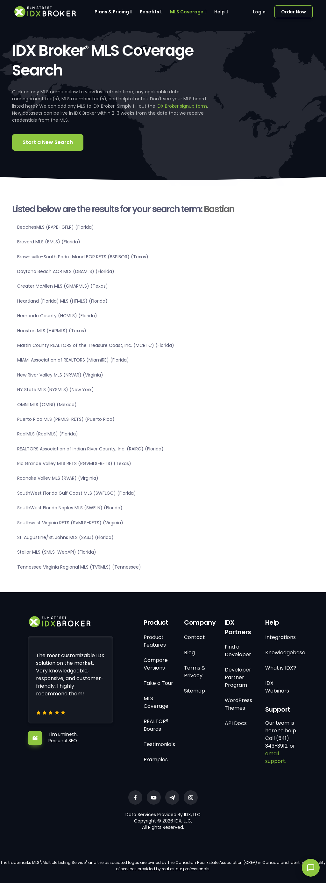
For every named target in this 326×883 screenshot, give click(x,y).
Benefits (149, 12)
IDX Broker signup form (182, 106)
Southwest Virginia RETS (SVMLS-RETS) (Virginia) (70, 523)
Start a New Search (48, 142)
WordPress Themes (238, 704)
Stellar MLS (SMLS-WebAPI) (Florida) (56, 552)
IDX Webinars (277, 686)
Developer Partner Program (238, 677)
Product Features (155, 641)
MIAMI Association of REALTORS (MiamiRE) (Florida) (73, 360)
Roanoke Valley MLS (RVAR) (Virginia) (57, 478)
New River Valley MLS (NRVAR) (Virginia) (60, 375)
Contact (194, 637)
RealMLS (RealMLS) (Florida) (47, 434)
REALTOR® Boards (156, 725)
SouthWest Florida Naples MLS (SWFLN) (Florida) (70, 508)
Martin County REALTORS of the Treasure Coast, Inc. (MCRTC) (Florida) (95, 345)
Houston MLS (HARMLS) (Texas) (51, 330)
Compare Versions (156, 664)
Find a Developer (238, 650)
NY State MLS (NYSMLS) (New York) (55, 389)
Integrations (280, 637)
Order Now (293, 12)
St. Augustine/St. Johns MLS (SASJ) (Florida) (65, 537)
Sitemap (194, 690)
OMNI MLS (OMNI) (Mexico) (47, 404)
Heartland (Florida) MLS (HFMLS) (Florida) (62, 301)
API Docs (236, 723)
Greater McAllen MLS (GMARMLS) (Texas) (62, 286)
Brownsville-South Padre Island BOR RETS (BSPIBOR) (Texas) (82, 257)
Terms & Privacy (194, 671)
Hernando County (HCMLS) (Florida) (57, 315)
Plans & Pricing (112, 12)
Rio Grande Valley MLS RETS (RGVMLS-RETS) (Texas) (74, 463)
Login (259, 12)
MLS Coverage (186, 12)
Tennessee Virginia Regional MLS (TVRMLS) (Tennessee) (79, 567)
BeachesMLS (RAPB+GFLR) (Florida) (55, 227)
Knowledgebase (285, 652)
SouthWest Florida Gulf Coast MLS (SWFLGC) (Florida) (76, 493)
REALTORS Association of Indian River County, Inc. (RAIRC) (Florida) (90, 449)
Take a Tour (158, 683)
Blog (189, 652)
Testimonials (159, 744)
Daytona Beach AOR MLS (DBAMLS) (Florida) (65, 271)
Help (219, 12)
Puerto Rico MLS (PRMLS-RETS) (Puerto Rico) (66, 419)
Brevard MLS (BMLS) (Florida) (48, 242)
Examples (156, 759)
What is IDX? (280, 667)
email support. (275, 757)
